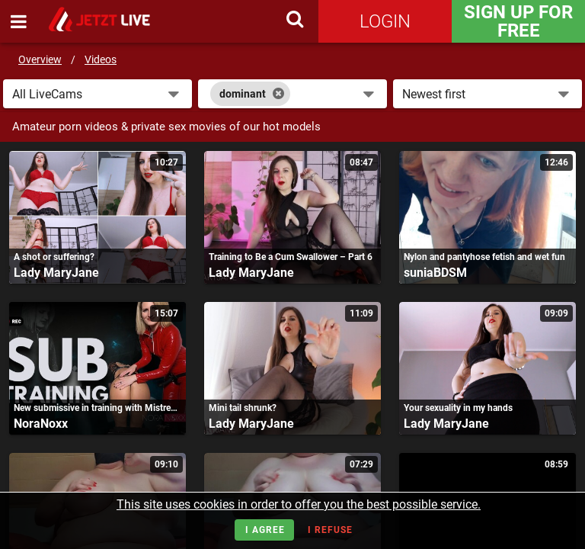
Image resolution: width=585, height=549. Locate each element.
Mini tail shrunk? (243, 408)
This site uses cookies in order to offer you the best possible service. (299, 504)
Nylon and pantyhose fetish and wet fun (484, 257)
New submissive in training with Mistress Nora (97, 408)
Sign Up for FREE (518, 21)
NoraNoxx (41, 423)
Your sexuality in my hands (458, 408)
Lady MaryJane (56, 272)
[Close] (278, 94)
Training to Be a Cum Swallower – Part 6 (290, 257)
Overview (40, 59)
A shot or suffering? (54, 257)
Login (385, 21)
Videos (101, 59)
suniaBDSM (435, 272)
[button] (97, 93)
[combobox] (292, 93)
